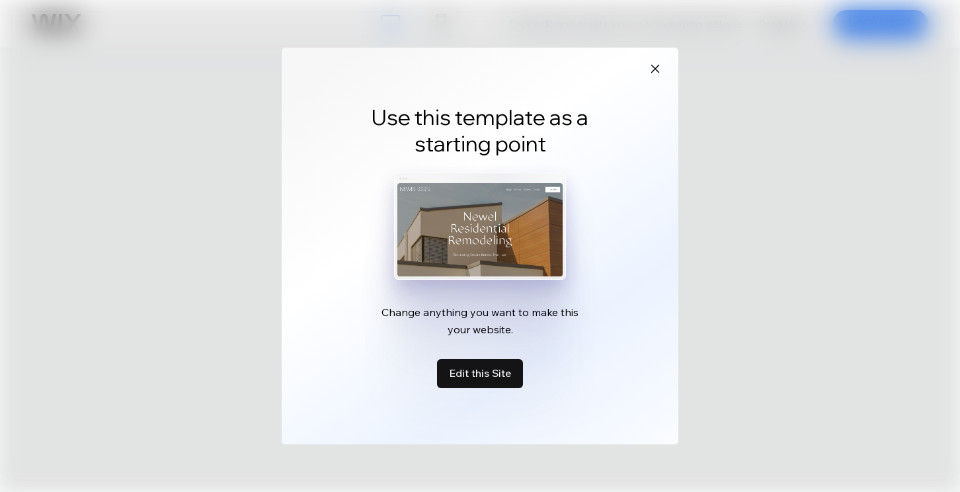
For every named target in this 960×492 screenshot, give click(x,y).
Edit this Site (480, 373)
